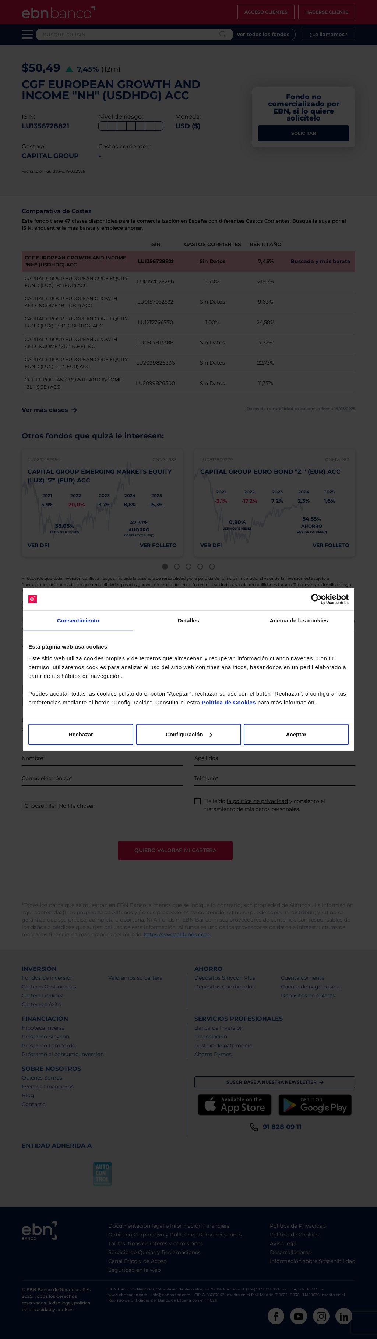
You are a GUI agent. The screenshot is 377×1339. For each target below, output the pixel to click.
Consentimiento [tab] (78, 620)
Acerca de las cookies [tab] (299, 620)
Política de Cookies (229, 702)
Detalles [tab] (188, 620)
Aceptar (296, 734)
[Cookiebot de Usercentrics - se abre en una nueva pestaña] (316, 599)
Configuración (189, 734)
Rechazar (80, 734)
